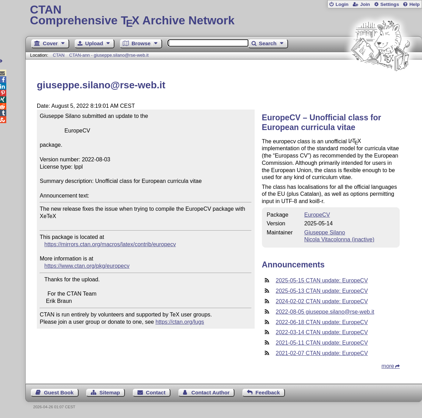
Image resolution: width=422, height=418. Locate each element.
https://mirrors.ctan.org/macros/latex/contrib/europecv (110, 244)
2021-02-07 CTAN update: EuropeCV (322, 353)
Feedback (267, 392)
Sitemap (109, 392)
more (388, 366)
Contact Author (210, 392)
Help (414, 4)
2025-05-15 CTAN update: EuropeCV (322, 280)
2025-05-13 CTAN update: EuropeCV (322, 291)
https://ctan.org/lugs (180, 322)
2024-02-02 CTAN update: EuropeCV (322, 301)
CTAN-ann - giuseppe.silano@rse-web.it (109, 55)
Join (365, 4)
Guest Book (58, 392)
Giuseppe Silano (324, 232)
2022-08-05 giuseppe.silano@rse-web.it (325, 312)
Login (341, 4)
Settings (389, 4)
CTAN (59, 55)
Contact (156, 392)
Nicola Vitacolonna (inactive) (339, 239)
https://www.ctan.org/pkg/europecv (87, 266)
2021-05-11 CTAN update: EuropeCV (322, 343)
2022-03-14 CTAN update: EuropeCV (322, 332)
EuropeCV (317, 215)
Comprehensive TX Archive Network (223, 16)
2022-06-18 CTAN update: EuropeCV (322, 322)
